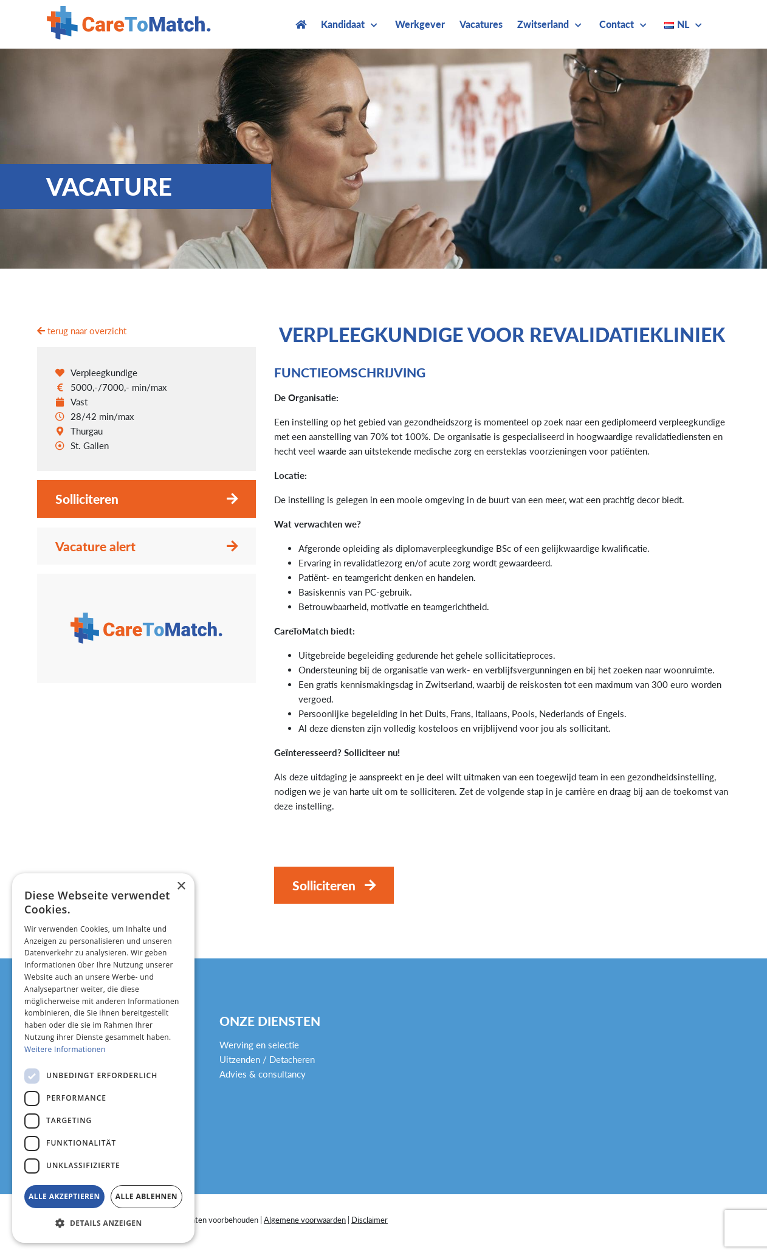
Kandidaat (343, 24)
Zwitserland (543, 24)
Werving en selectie (259, 1044)
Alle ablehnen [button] (146, 1196)
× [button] (180, 886)
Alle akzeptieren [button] (64, 1196)
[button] (103, 1223)
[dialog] (103, 1058)
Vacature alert (95, 546)
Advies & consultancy (262, 1073)
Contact (616, 24)
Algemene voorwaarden (305, 1220)
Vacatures (481, 24)
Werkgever (420, 24)
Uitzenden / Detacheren (267, 1059)
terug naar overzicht (81, 330)
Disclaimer (369, 1220)
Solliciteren (87, 498)
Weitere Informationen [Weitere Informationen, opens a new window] (65, 1049)
